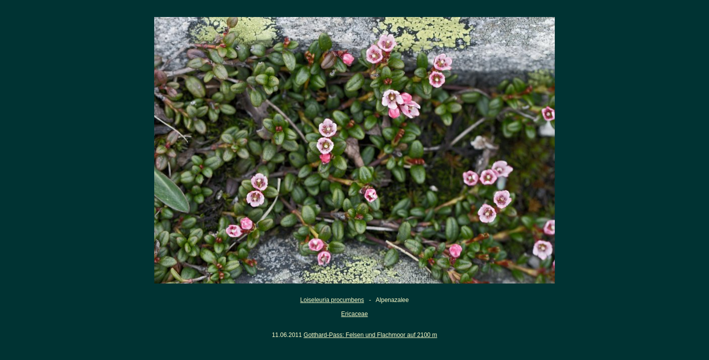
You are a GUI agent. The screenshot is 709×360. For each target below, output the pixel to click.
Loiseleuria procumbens (332, 300)
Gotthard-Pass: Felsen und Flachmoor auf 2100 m (370, 335)
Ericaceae (354, 314)
